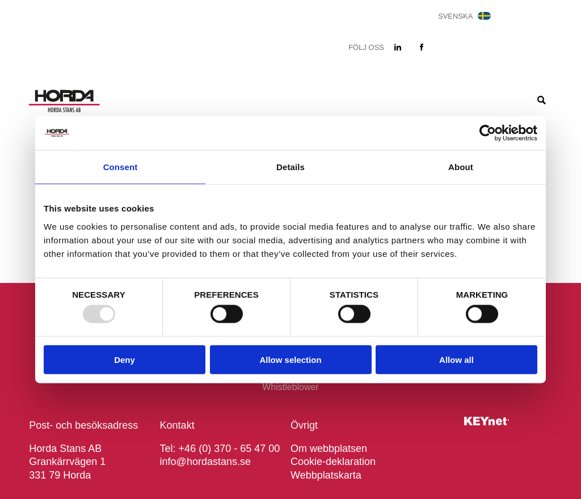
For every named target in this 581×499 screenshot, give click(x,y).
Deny (124, 359)
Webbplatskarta (325, 475)
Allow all (456, 359)
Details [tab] (290, 167)
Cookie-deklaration (333, 461)
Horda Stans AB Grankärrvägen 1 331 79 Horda (67, 462)
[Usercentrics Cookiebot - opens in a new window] (487, 133)
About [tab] (460, 167)
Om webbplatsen (328, 448)
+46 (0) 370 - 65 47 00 (229, 448)
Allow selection (290, 359)
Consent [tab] (120, 167)
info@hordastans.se (205, 461)
